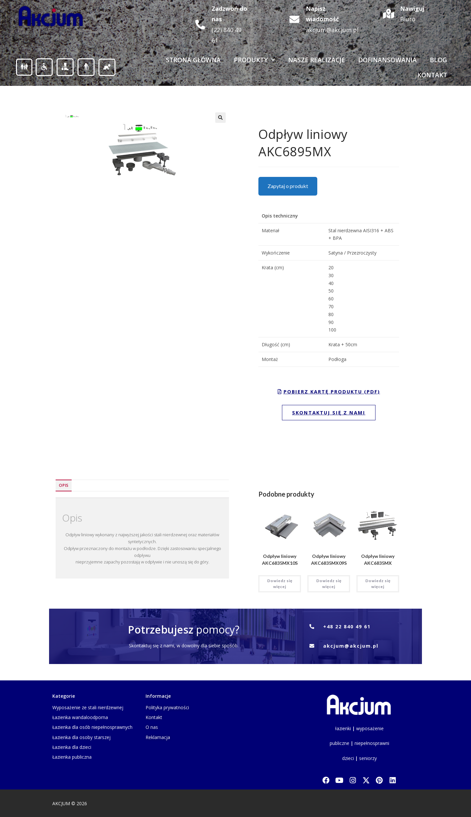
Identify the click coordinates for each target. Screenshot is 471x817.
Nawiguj (412, 8)
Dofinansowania (387, 60)
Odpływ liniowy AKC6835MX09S (329, 559)
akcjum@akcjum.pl (332, 30)
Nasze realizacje (316, 60)
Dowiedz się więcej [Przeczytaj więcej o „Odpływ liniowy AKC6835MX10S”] (279, 583)
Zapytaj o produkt (288, 186)
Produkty (254, 59)
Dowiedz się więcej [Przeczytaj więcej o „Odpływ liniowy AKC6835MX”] (378, 583)
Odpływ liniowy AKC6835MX (377, 559)
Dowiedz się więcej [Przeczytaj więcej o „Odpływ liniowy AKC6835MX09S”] (328, 583)
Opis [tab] (63, 485)
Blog (438, 60)
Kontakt (432, 75)
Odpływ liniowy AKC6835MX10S (280, 559)
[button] (220, 117)
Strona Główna (193, 60)
